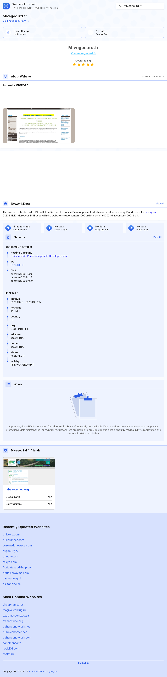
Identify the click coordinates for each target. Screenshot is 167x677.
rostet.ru (8, 654)
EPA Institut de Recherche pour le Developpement (39, 256)
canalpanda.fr (12, 643)
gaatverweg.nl (12, 578)
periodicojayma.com (16, 573)
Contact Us (83, 663)
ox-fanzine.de (12, 584)
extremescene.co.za (16, 615)
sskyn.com (10, 562)
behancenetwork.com (17, 637)
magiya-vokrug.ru (14, 610)
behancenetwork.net (16, 626)
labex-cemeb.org (17, 489)
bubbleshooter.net (15, 632)
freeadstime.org (13, 621)
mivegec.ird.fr (152, 212)
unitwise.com (11, 534)
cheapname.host (13, 604)
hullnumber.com (13, 540)
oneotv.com (10, 556)
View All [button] (159, 203)
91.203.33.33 (17, 265)
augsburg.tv (10, 551)
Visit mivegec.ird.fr (16, 20)
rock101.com (11, 648)
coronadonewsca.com (17, 545)
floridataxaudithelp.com (18, 567)
